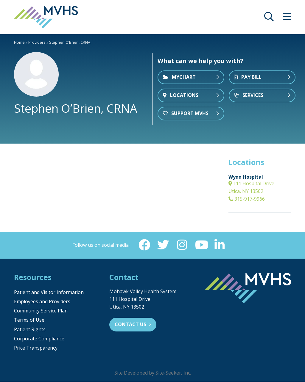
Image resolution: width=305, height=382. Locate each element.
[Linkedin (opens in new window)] (220, 245)
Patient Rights (30, 329)
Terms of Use (29, 320)
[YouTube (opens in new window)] (201, 245)
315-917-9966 (246, 199)
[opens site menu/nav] (287, 18)
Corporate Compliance (39, 339)
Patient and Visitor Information (49, 292)
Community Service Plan (41, 311)
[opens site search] (269, 18)
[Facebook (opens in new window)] (144, 245)
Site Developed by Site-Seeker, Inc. (152, 373)
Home (19, 42)
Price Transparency (35, 348)
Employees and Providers (42, 301)
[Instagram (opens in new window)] (182, 245)
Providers (37, 42)
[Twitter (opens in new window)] (163, 245)
